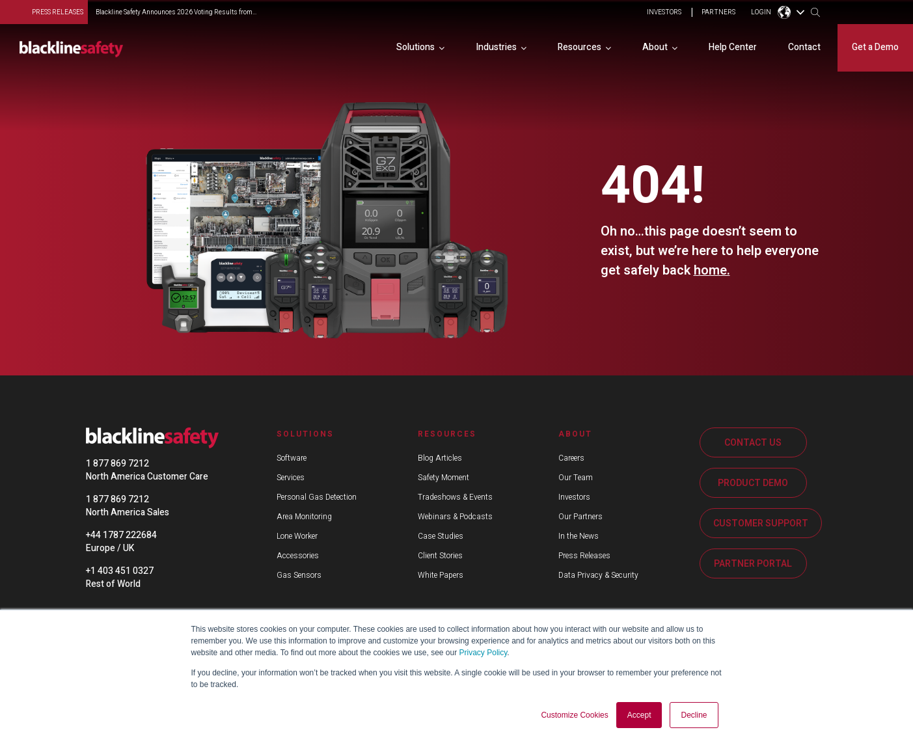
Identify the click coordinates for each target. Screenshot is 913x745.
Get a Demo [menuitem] (875, 47)
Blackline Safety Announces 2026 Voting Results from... (176, 12)
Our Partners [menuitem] (580, 516)
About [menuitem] (655, 47)
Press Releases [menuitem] (584, 556)
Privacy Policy (483, 653)
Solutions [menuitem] (415, 47)
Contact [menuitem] (804, 47)
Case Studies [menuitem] (440, 536)
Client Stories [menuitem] (440, 556)
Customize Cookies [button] (574, 715)
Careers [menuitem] (571, 458)
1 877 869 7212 (117, 463)
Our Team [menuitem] (575, 477)
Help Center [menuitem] (733, 47)
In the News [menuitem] (578, 536)
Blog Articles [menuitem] (440, 458)
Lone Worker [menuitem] (297, 536)
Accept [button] (639, 715)
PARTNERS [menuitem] (718, 13)
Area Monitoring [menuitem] (304, 516)
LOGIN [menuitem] (761, 13)
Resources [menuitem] (579, 47)
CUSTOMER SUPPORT (760, 523)
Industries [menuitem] (496, 47)
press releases (57, 12)
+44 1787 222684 (121, 535)
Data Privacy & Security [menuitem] (598, 575)
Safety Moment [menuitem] (443, 477)
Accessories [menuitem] (298, 556)
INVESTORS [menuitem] (664, 13)
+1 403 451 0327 (120, 571)
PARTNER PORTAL (753, 564)
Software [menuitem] (292, 458)
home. (712, 270)
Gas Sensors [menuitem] (299, 575)
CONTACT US (753, 443)
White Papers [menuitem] (440, 575)
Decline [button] (694, 715)
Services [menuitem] (291, 477)
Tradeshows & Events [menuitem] (455, 497)
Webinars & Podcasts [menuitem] (455, 516)
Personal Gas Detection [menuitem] (317, 497)
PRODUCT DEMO (753, 483)
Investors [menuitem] (574, 497)
